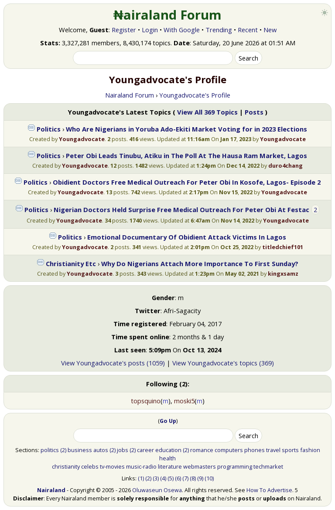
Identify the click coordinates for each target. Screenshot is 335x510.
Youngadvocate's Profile (194, 95)
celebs (90, 466)
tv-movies (112, 466)
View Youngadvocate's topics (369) (223, 362)
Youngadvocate (82, 139)
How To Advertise (269, 490)
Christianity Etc (71, 263)
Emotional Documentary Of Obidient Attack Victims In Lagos (186, 237)
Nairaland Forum (129, 95)
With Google (182, 29)
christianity (66, 466)
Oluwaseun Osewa (157, 490)
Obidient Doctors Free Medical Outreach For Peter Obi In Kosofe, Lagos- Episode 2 (187, 182)
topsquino (146, 400)
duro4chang (285, 165)
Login (150, 29)
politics (50, 450)
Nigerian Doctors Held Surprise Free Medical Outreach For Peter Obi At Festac (181, 209)
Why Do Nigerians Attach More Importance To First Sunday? (199, 263)
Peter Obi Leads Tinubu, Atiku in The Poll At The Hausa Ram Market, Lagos (186, 155)
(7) (185, 478)
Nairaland (51, 490)
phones (254, 450)
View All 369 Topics (207, 112)
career (145, 450)
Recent (248, 29)
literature (170, 466)
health (167, 458)
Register (124, 29)
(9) (200, 478)
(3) (156, 478)
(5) (171, 478)
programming (234, 466)
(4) (163, 478)
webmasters (199, 466)
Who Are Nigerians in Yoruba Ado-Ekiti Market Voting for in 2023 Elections (186, 129)
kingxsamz (283, 273)
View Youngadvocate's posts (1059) (113, 362)
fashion (310, 450)
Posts (254, 112)
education (168, 450)
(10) (209, 478)
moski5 (184, 400)
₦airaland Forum (167, 15)
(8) (193, 478)
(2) (63, 450)
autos (100, 450)
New (270, 29)
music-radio (141, 466)
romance (201, 450)
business (80, 450)
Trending (218, 29)
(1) (141, 478)
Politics (49, 129)
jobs (122, 450)
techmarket (268, 466)
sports (290, 450)
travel (273, 450)
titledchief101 (282, 247)
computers (229, 450)
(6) (178, 478)
